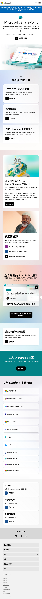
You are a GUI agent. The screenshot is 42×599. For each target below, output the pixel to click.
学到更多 (12, 98)
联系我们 (5, 582)
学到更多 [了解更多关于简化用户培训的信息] (11, 507)
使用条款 (5, 587)
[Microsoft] (6, 2)
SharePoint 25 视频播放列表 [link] (17, 256)
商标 (4, 591)
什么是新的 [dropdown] (7, 545)
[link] (21, 292)
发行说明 (5, 580)
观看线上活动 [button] (23, 38)
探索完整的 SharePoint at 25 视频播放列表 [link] (21, 314)
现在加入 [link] (20, 368)
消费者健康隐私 (6, 589)
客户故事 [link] (11, 342)
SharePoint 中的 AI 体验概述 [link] (17, 247)
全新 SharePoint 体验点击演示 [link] (17, 252)
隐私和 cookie (6, 585)
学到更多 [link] (8, 204)
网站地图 (5, 578)
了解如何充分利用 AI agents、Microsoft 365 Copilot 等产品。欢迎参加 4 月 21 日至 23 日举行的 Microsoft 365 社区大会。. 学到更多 (21, 9)
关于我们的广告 (6, 593)
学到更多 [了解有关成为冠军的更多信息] (11, 493)
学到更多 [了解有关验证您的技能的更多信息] (11, 521)
